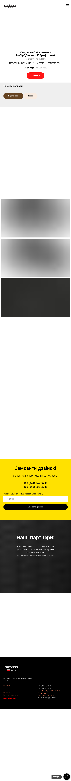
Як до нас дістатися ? (10, 765)
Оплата (5, 756)
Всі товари (6, 753)
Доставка (6, 759)
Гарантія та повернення (10, 762)
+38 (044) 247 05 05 (44, 753)
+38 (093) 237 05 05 (44, 755)
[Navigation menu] (67, 5)
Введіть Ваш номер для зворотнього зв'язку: (23, 494)
